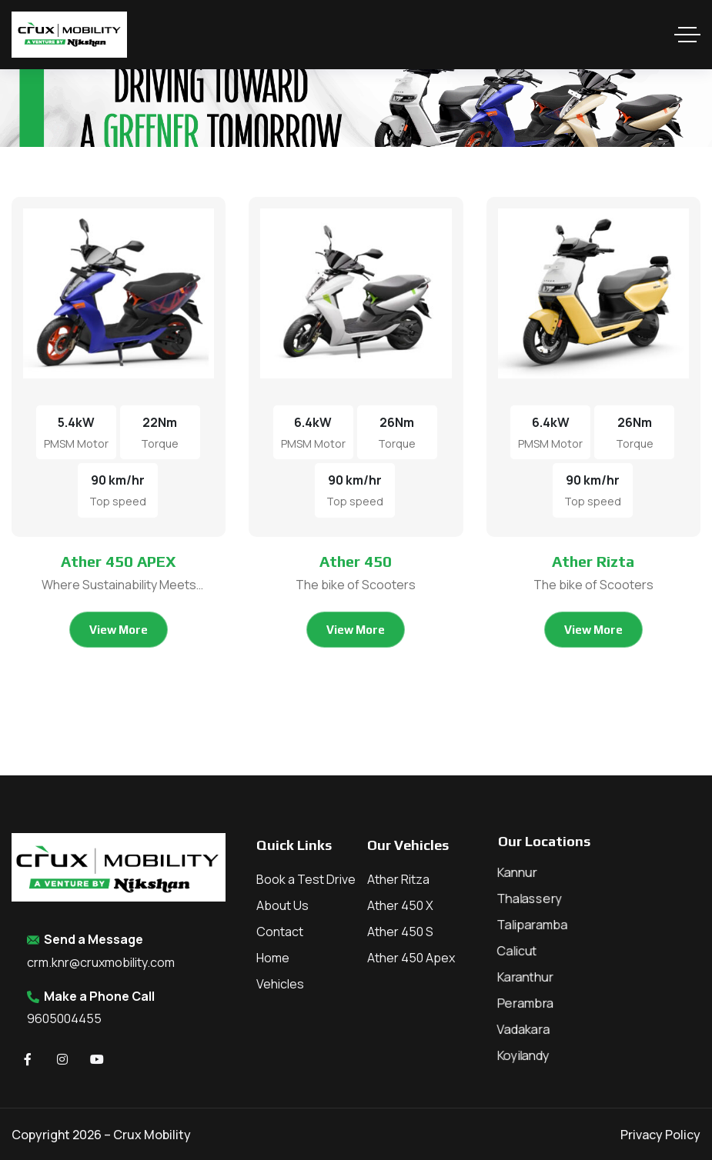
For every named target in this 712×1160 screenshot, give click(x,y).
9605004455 (64, 1018)
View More (118, 629)
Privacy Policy (660, 1134)
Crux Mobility (152, 1134)
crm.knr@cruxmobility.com (101, 962)
